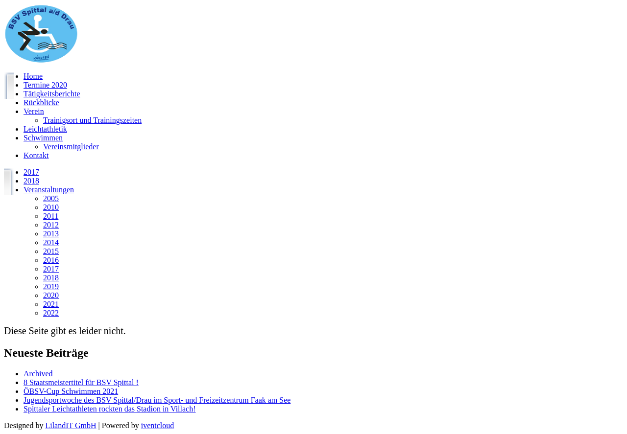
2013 (51, 233)
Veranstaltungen (49, 189)
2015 (51, 251)
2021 (51, 304)
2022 (51, 313)
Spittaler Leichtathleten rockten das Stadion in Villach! (110, 409)
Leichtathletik (45, 129)
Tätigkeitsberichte (52, 94)
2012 (51, 225)
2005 (51, 198)
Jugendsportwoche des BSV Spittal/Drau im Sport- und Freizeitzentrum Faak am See (157, 400)
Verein (34, 111)
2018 (31, 181)
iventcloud (157, 425)
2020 (51, 295)
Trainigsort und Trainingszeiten (92, 120)
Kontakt (36, 155)
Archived (38, 373)
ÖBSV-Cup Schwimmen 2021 (71, 391)
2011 (50, 216)
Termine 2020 (45, 85)
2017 (31, 172)
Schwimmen (43, 138)
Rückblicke (41, 102)
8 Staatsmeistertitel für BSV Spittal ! (81, 382)
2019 (51, 286)
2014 (51, 242)
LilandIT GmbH (70, 425)
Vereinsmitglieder (71, 146)
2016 (51, 260)
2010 (51, 207)
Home (33, 76)
